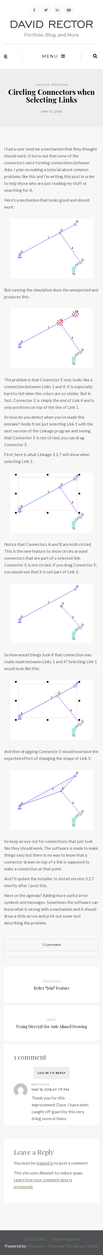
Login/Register (66, 1239)
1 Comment (51, 945)
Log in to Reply (52, 1072)
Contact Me (34, 1239)
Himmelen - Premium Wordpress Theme (63, 1245)
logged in (44, 1162)
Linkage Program (51, 85)
